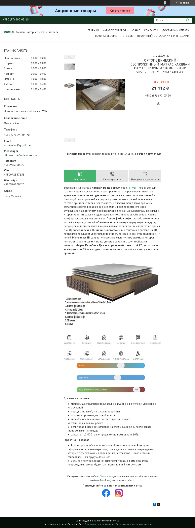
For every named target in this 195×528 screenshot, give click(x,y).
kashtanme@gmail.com (17, 145)
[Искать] (187, 20)
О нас (136, 30)
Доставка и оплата (175, 30)
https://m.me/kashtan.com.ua (20, 155)
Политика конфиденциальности (134, 524)
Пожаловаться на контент (99, 524)
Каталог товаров (114, 30)
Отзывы (128, 36)
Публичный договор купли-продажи (163, 36)
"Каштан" (105, 476)
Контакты (151, 30)
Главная (93, 30)
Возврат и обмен (107, 36)
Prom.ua (114, 520)
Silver (132, 187)
